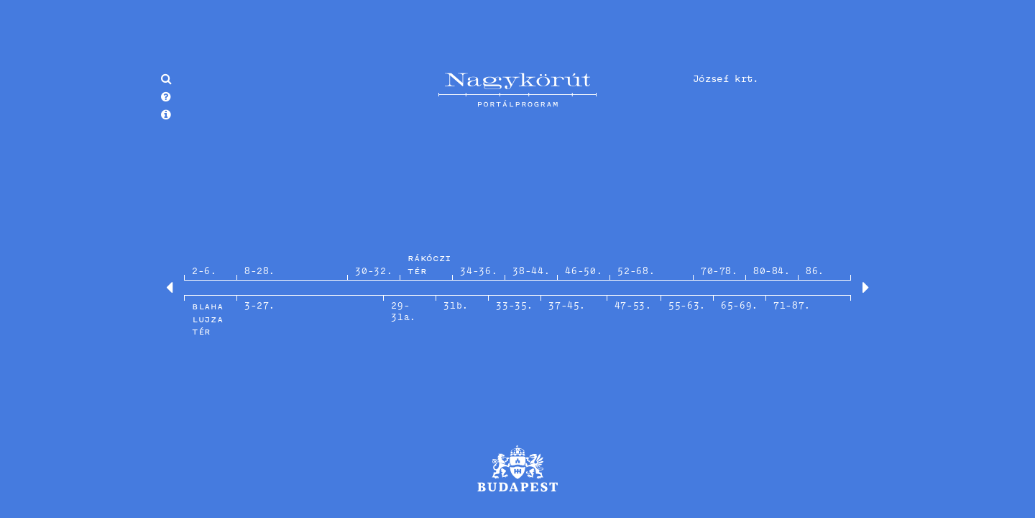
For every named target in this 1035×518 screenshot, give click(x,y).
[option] (517, 288)
